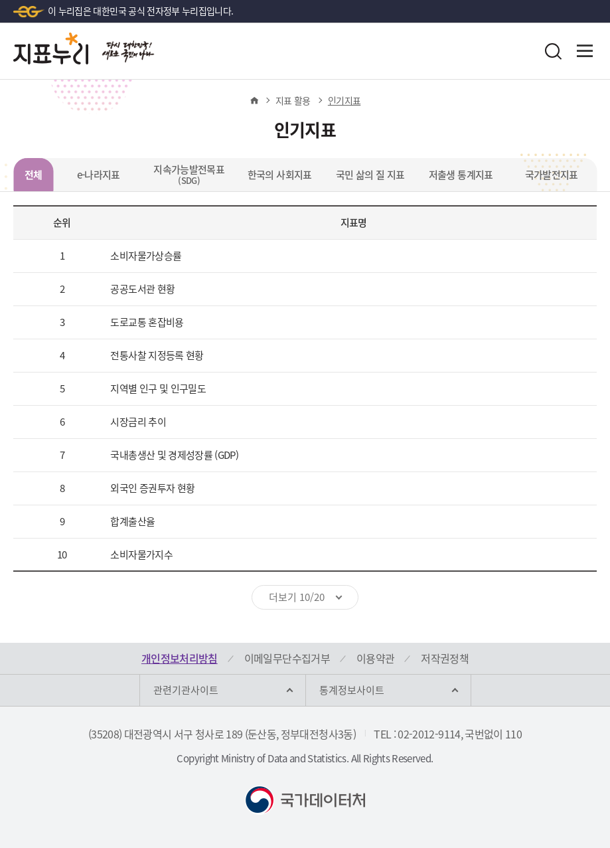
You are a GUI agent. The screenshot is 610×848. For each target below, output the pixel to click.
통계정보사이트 (351, 690)
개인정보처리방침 (179, 658)
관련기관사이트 (185, 690)
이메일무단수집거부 (287, 658)
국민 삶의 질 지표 (370, 174)
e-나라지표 (98, 174)
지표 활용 (293, 100)
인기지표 (344, 100)
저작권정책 (445, 658)
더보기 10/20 (297, 597)
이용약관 (375, 658)
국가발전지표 (551, 174)
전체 (33, 174)
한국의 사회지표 (280, 174)
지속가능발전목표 (188, 174)
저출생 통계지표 (461, 174)
